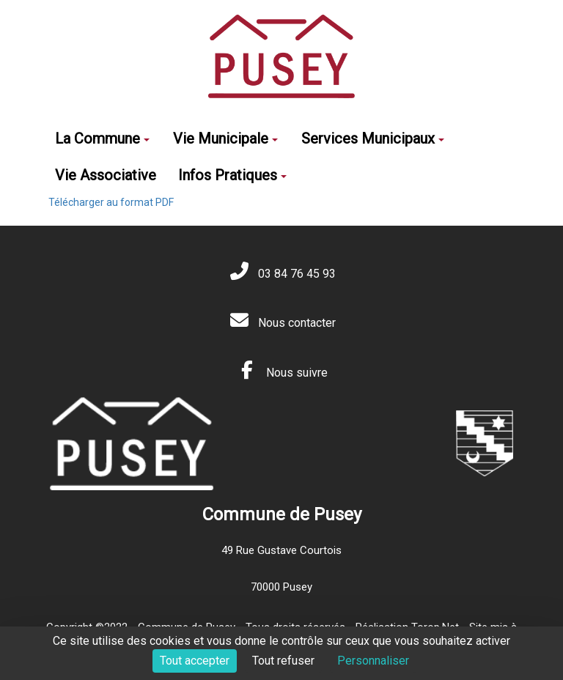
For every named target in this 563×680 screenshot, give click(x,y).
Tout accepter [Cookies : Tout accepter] (194, 661)
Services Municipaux (372, 138)
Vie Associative (105, 175)
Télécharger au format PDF (111, 202)
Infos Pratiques (232, 175)
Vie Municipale (225, 138)
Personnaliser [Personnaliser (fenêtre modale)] (373, 661)
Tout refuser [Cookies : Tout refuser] (283, 661)
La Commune (102, 138)
